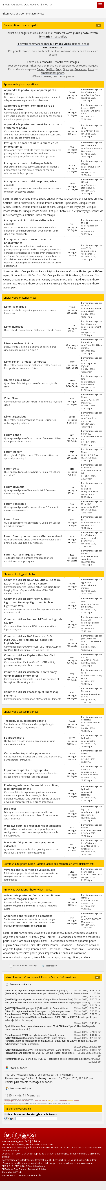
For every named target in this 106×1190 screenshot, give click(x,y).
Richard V (85, 691)
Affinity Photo (92, 131)
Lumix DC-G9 (92, 507)
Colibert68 (86, 719)
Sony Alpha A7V (93, 522)
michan (84, 657)
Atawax (36, 1002)
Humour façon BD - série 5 (19, 1059)
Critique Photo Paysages (71, 206)
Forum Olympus (14, 487)
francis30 (76, 1101)
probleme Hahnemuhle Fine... (90, 773)
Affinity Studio (92, 660)
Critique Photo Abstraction (18, 202)
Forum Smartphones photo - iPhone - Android (33, 536)
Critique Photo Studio (35, 211)
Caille (83, 486)
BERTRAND (86, 415)
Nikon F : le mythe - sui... (89, 419)
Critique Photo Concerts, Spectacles (56, 202)
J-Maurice (85, 182)
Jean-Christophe (88, 92)
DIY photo (10, 808)
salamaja (85, 305)
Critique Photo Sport (33, 198)
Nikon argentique (15, 416)
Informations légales (12, 1141)
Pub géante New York (16, 1002)
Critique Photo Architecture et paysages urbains (74, 198)
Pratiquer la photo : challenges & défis (28, 163)
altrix (83, 128)
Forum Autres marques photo (23, 554)
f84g (83, 379)
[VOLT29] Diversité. (15, 1008)
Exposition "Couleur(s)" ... (88, 252)
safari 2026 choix (94, 874)
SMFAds (6, 1169)
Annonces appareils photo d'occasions (28, 916)
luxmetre (90, 741)
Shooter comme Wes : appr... (91, 149)
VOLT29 (84, 164)
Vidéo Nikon (11, 398)
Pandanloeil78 (88, 467)
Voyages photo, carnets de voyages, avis (29, 869)
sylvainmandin (40, 1035)
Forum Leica (11, 468)
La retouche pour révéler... (89, 539)
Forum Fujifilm (13, 451)
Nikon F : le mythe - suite (18, 990)
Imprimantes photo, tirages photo (26, 770)
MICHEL (84, 223)
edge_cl (50, 1101)
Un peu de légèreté (88, 364)
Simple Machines (36, 1166)
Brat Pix (85, 360)
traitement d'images (88, 586)
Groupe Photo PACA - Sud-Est (28, 275)
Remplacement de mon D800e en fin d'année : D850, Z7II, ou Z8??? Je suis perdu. (49, 1017)
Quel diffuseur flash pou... (90, 724)
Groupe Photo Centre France (35, 283)
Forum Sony (11, 519)
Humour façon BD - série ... (90, 168)
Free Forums (20, 1169)
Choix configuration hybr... (90, 490)
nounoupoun (87, 872)
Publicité (36, 1141)
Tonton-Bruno (87, 342)
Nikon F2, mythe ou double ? (20, 1011)
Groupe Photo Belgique (67, 283)
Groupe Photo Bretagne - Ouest (30, 279)
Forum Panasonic (15, 503)
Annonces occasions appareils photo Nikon (46, 932)
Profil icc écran (93, 95)
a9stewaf (44, 1101)
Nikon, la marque (15, 306)
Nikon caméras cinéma (18, 343)
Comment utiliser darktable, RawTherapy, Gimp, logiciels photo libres (31, 673)
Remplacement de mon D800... (91, 310)
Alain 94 (85, 553)
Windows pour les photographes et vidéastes (32, 825)
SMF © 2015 (21, 1166)
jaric (32, 1038)
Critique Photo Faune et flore (38, 206)
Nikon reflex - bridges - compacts (25, 361)
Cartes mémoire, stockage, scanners (27, 753)
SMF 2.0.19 (7, 1166)
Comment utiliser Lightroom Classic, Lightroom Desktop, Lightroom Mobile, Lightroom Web (28, 602)
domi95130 (86, 248)
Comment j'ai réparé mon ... (90, 813)
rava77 (84, 601)
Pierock (85, 397)
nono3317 (85, 827)
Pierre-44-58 (63, 1101)
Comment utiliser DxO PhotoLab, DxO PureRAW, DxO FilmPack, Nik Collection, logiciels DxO (28, 639)
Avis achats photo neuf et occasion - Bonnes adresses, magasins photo (32, 897)
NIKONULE (86, 434)
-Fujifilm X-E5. (92, 455)
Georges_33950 (88, 108)
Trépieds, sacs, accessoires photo (25, 720)
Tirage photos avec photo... (90, 624)
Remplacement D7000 (16, 1014)
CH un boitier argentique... (90, 557)
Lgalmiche (86, 738)
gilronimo (85, 769)
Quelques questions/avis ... (88, 383)
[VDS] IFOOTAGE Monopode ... (91, 920)
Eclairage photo (14, 737)
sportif (39, 999)
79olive (56, 1101)
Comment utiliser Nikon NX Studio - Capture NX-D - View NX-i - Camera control (32, 581)
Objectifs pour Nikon (17, 380)
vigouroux (45, 1011)
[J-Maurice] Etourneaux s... (88, 186)
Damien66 (86, 620)
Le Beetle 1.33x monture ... (91, 401)
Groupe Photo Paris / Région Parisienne (44, 271)
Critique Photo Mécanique (40, 215)
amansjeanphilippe (10, 1101)
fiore (83, 519)
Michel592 (86, 504)
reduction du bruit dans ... (90, 605)
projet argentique (86, 793)
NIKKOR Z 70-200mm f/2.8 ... (89, 902)
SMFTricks (17, 1172)
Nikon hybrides (13, 326)
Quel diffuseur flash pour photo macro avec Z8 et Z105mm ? (37, 1026)
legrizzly (85, 809)
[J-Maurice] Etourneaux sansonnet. (24, 993)
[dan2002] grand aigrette (18, 999)
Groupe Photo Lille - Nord (66, 279)
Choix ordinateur (94, 830)
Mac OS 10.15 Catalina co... (90, 847)
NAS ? (88, 756)
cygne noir (86, 582)
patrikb (84, 916)
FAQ (27, 1141)
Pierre (84, 452)
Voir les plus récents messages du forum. (29, 1082)
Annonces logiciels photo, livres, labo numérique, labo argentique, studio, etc (48, 957)
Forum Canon (12, 435)
